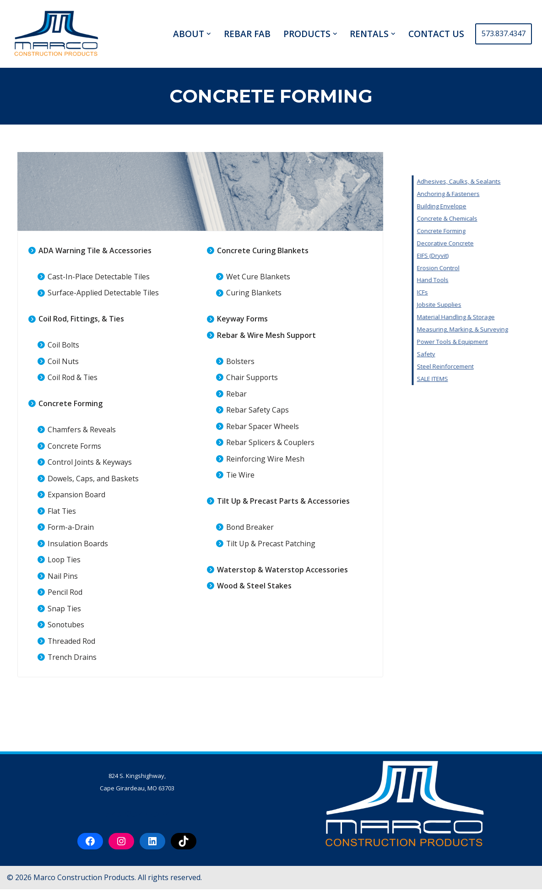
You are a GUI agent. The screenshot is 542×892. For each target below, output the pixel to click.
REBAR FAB (247, 33)
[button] (208, 34)
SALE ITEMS (491, 380)
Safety (485, 355)
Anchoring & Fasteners (507, 194)
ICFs (481, 293)
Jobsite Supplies (498, 306)
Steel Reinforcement (504, 368)
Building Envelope (501, 206)
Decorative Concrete (504, 243)
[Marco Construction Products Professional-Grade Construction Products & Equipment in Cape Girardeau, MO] (56, 34)
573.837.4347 (504, 33)
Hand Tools (492, 281)
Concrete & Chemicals (506, 218)
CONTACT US (436, 33)
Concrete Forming (500, 231)
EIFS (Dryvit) (492, 256)
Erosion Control (497, 268)
